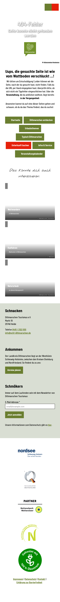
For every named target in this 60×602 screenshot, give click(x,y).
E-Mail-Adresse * (12, 402)
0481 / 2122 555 (19, 329)
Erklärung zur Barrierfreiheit (29, 582)
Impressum (18, 579)
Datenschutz (30, 579)
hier (50, 425)
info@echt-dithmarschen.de (18, 333)
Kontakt (41, 579)
